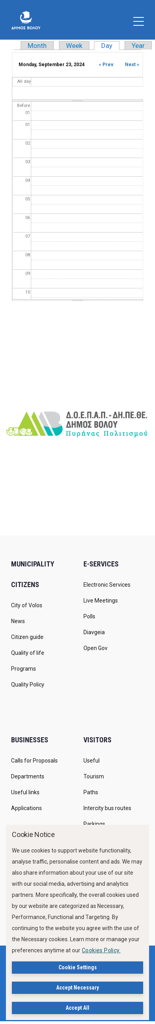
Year (138, 46)
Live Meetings (100, 600)
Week (74, 46)
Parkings (94, 824)
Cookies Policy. (101, 950)
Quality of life (27, 653)
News (18, 621)
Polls (89, 616)
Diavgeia (94, 632)
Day (110, 46)
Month (37, 46)
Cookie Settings (78, 967)
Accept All (77, 1008)
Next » (132, 64)
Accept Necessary (77, 987)
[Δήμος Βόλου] (26, 20)
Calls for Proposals (34, 760)
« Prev (106, 64)
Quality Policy (27, 684)
